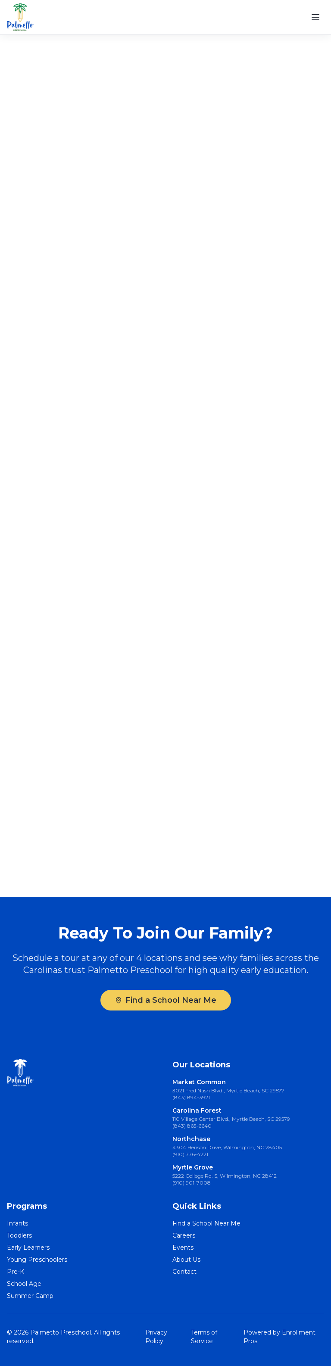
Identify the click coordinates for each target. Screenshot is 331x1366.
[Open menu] (315, 17)
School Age (24, 1284)
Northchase (191, 1139)
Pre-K (15, 1272)
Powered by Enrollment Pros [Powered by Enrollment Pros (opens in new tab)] (279, 1337)
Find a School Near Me (165, 1000)
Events (183, 1247)
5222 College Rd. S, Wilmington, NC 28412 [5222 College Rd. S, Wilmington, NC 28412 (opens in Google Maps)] (224, 1176)
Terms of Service (204, 1337)
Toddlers (19, 1235)
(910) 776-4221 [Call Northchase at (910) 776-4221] (190, 1154)
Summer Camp (30, 1296)
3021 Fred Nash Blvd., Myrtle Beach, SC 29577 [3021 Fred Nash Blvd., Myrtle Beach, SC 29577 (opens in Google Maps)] (228, 1090)
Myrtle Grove (192, 1167)
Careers (183, 1235)
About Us (186, 1259)
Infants (17, 1223)
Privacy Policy (156, 1337)
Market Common (199, 1082)
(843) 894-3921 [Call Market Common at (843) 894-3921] (191, 1097)
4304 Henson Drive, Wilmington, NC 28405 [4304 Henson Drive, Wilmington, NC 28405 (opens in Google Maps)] (227, 1147)
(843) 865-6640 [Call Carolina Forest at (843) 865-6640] (192, 1126)
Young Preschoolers (37, 1259)
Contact (184, 1272)
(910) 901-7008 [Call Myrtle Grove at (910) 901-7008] (191, 1182)
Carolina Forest (197, 1110)
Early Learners (28, 1247)
